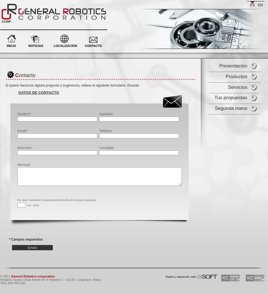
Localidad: (139, 150)
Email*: (57, 133)
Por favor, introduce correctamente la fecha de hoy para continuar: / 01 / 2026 (57, 202)
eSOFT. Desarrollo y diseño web (185, 275)
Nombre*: (57, 116)
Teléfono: (139, 133)
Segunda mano (231, 108)
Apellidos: (139, 116)
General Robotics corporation (33, 5)
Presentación (233, 66)
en (260, 5)
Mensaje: (99, 169)
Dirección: (57, 150)
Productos (236, 76)
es (252, 5)
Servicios (237, 87)
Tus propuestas (230, 97)
